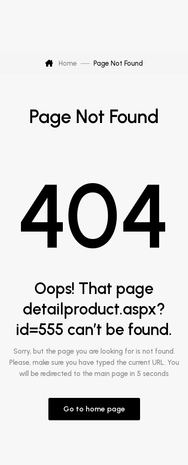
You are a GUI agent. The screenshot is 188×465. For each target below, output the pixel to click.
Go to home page (94, 408)
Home (61, 63)
